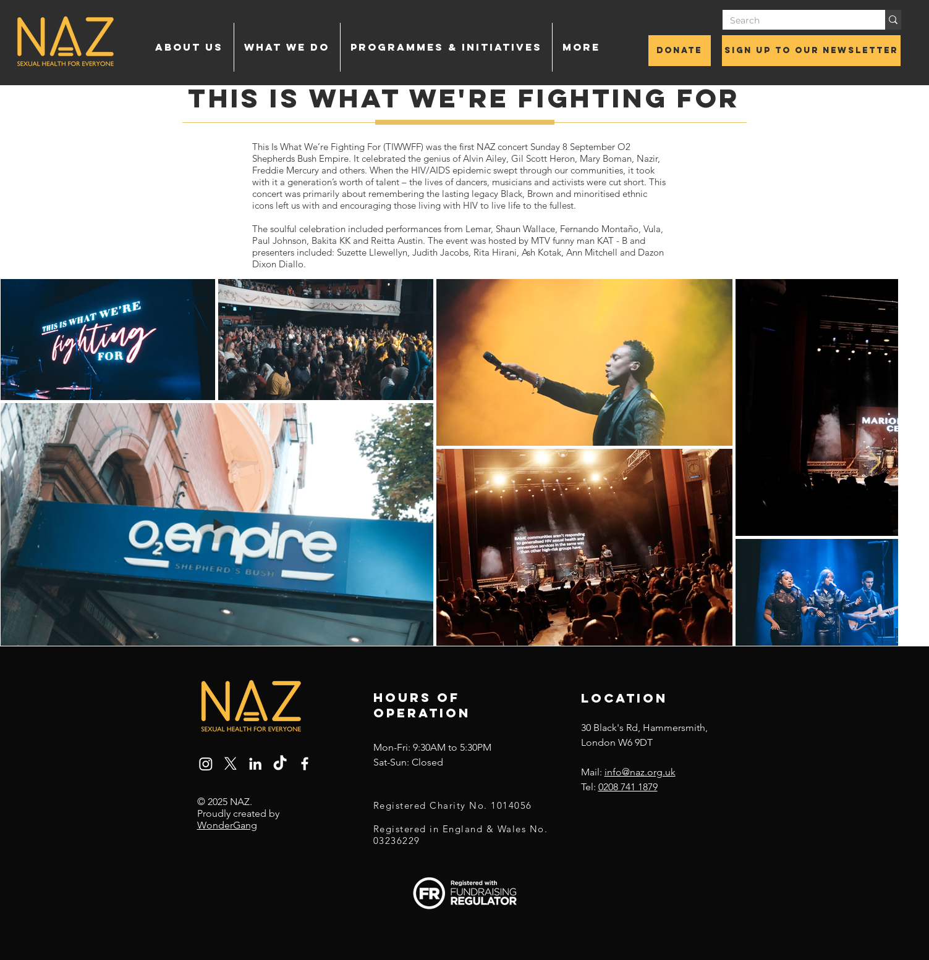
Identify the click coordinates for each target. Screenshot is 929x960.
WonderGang (227, 825)
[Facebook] (304, 763)
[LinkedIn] (255, 763)
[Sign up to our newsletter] (811, 50)
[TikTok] (280, 763)
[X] (230, 763)
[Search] (794, 21)
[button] (189, 47)
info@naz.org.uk (640, 772)
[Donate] (679, 50)
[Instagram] (205, 763)
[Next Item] (875, 463)
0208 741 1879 (628, 787)
